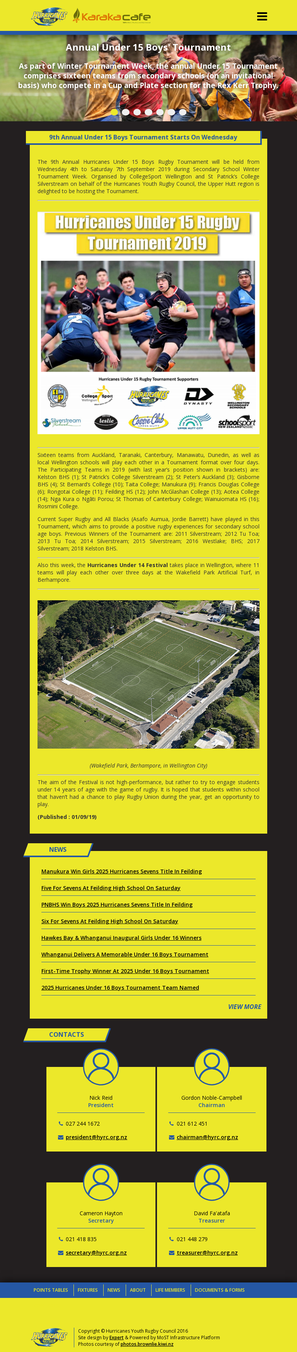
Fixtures (88, 1290)
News (114, 1290)
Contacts (46, 1305)
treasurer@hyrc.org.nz (207, 1252)
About (138, 1290)
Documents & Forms (220, 1290)
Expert (116, 1337)
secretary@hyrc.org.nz (96, 1252)
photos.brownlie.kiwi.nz (147, 1344)
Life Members (170, 1290)
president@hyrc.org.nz (96, 1137)
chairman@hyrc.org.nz (207, 1137)
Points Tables (51, 1290)
